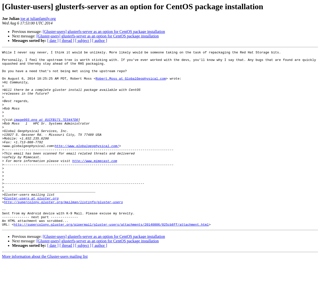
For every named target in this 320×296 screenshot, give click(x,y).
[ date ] (52, 40)
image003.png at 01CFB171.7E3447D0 (46, 134)
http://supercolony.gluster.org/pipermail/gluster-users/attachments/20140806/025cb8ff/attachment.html (111, 259)
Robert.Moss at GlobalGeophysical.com (131, 84)
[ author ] (99, 40)
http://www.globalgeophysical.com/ (87, 165)
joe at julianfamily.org (38, 18)
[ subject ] (83, 40)
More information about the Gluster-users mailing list (45, 292)
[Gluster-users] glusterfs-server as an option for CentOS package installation (104, 31)
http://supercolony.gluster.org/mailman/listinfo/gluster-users (63, 232)
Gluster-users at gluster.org (31, 228)
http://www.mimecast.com (94, 183)
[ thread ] (67, 40)
